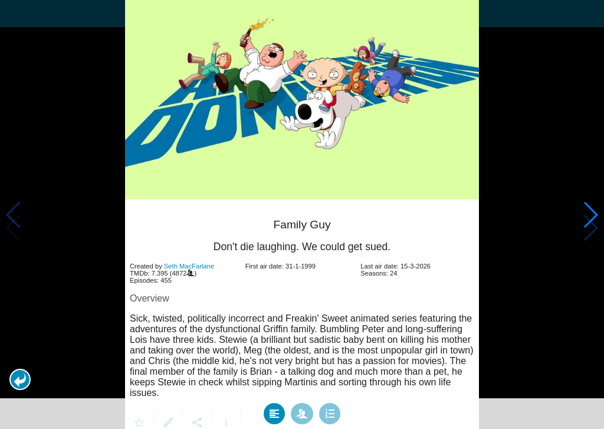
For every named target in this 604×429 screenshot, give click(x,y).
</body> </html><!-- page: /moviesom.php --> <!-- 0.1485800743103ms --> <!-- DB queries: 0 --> (302, 214)
